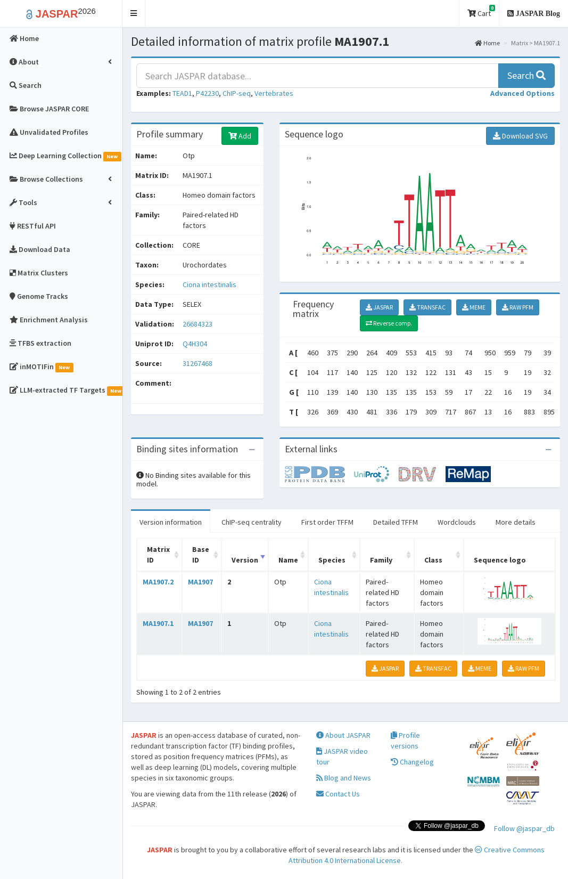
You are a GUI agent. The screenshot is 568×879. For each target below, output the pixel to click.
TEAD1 (182, 93)
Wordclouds (457, 522)
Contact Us (338, 794)
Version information (170, 522)
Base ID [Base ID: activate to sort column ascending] (200, 554)
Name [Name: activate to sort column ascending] (288, 560)
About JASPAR (343, 735)
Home (487, 43)
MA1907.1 (158, 623)
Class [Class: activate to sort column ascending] (433, 560)
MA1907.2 (158, 582)
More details (516, 522)
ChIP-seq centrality (251, 522)
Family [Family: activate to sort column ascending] (381, 560)
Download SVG (520, 136)
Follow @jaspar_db (524, 828)
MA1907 (200, 582)
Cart (481, 11)
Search (526, 75)
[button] (133, 13)
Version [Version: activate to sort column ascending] (245, 560)
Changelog (412, 762)
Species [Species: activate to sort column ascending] (331, 560)
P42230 (207, 93)
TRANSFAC (427, 307)
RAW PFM (517, 307)
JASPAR (379, 307)
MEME (473, 307)
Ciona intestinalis (209, 284)
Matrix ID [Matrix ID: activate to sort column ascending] (158, 554)
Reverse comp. (389, 323)
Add (239, 136)
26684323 (197, 324)
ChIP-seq (237, 93)
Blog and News (343, 778)
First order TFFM (327, 522)
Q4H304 (196, 343)
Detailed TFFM (395, 522)
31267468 (197, 363)
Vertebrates (273, 93)
